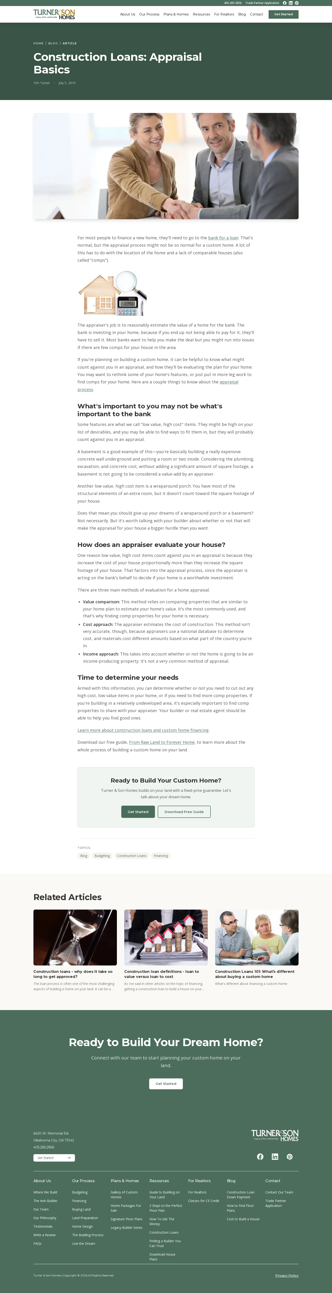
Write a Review (44, 1235)
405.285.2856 (233, 3)
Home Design (82, 1226)
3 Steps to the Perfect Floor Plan (165, 1208)
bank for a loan (223, 237)
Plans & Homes (176, 14)
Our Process (149, 14)
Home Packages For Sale (126, 1208)
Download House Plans (162, 1256)
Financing (161, 855)
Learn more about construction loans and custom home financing (143, 730)
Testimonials (43, 1226)
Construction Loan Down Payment (241, 1194)
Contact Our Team (279, 1192)
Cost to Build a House (243, 1219)
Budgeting (102, 855)
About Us (127, 14)
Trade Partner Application (262, 3)
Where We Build (45, 1192)
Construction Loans (131, 855)
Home (38, 43)
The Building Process (88, 1235)
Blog (242, 14)
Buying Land (81, 1209)
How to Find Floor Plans (240, 1208)
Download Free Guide (184, 812)
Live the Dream (83, 1243)
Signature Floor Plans (126, 1219)
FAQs (37, 1243)
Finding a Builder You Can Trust (165, 1243)
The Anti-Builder (45, 1201)
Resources (201, 14)
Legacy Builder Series (126, 1227)
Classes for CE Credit (203, 1201)
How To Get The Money (161, 1221)
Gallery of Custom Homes (124, 1194)
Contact (256, 14)
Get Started (283, 14)
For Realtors (224, 14)
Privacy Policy (287, 1276)
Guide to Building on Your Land (164, 1194)
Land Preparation (85, 1218)
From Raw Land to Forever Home (162, 742)
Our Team (41, 1209)
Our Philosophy (44, 1218)
